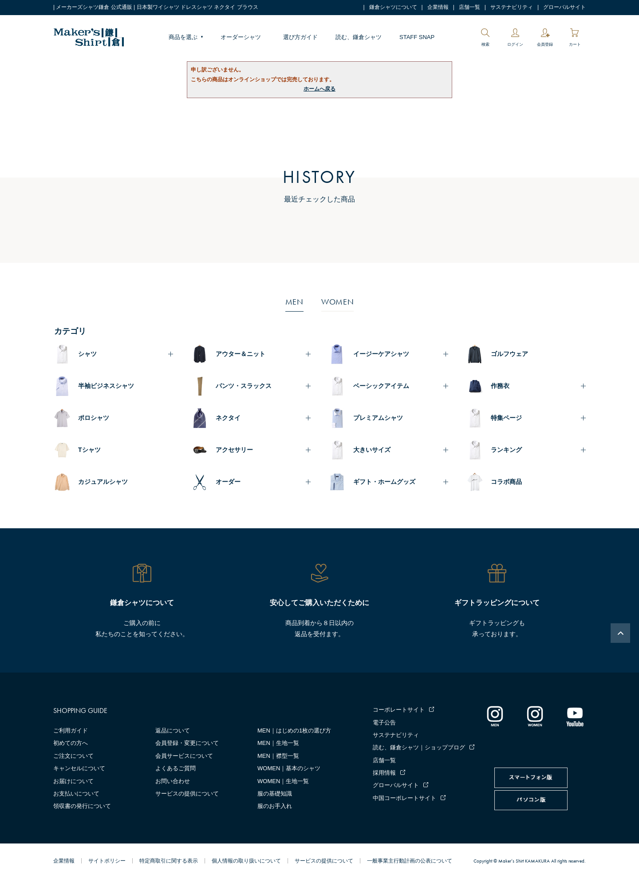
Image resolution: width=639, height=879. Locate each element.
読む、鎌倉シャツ (358, 37)
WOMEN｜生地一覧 (283, 781)
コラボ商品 (506, 481)
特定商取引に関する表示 (168, 861)
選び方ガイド (300, 37)
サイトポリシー (107, 861)
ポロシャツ (93, 417)
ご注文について (73, 755)
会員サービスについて (184, 755)
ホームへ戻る (319, 89)
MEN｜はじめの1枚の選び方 (294, 730)
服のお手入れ (274, 806)
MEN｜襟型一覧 (278, 755)
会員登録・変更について (187, 743)
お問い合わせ (172, 781)
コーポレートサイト (399, 709)
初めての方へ (70, 743)
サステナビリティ (511, 7)
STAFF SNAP (416, 37)
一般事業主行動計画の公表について (409, 861)
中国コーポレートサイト (404, 798)
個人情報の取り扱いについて (246, 861)
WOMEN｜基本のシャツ (288, 768)
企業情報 (438, 7)
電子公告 (384, 722)
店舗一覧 (469, 7)
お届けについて (73, 781)
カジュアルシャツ (103, 481)
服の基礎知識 (274, 793)
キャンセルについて (79, 768)
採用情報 (384, 772)
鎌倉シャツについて (393, 7)
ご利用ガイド (70, 730)
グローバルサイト (564, 7)
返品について (172, 730)
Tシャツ (89, 449)
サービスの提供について (187, 793)
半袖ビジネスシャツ (106, 385)
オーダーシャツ (241, 37)
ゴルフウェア (509, 353)
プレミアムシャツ (378, 417)
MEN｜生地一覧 (278, 743)
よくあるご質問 (175, 768)
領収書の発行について (82, 806)
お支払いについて (76, 793)
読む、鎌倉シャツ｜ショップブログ (419, 747)
